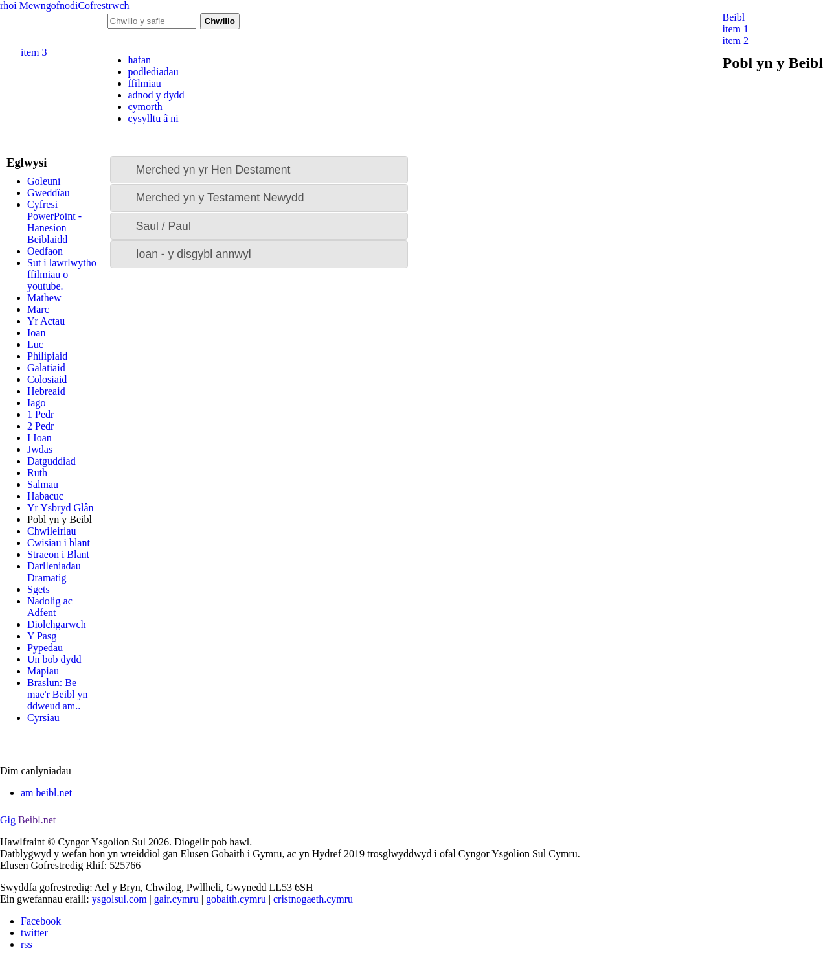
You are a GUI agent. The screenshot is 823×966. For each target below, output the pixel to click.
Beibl (734, 17)
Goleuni (44, 181)
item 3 (34, 52)
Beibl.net (37, 819)
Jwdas (39, 449)
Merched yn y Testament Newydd (220, 197)
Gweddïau (48, 192)
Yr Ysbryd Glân (60, 507)
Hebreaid (46, 391)
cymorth (145, 106)
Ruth (37, 472)
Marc (38, 309)
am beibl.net (46, 792)
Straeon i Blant (58, 554)
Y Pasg (41, 635)
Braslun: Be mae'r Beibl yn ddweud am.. (57, 694)
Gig (8, 819)
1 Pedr (40, 414)
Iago (36, 402)
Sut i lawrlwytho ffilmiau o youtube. (61, 274)
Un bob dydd (54, 659)
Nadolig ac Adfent (50, 606)
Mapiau (43, 670)
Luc (35, 344)
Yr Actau (46, 321)
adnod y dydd (156, 94)
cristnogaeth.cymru (313, 898)
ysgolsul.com (119, 898)
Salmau (42, 484)
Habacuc (45, 495)
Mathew (44, 297)
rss (26, 944)
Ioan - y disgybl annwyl (193, 253)
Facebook (41, 920)
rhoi (8, 5)
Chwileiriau (51, 530)
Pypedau (45, 647)
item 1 (736, 28)
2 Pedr (40, 425)
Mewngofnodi (48, 5)
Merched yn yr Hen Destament (213, 169)
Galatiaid (46, 367)
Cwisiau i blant (58, 542)
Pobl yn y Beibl (59, 519)
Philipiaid (47, 356)
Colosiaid (47, 379)
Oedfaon (45, 251)
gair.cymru (176, 898)
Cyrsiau (43, 717)
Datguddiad (51, 460)
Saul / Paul (163, 226)
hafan (140, 59)
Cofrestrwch (103, 5)
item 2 (736, 40)
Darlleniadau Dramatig (54, 571)
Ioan (36, 332)
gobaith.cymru (236, 898)
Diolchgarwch (56, 624)
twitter (34, 932)
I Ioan (39, 437)
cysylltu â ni (153, 118)
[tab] (259, 169)
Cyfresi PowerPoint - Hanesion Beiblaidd (54, 222)
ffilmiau (144, 83)
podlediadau (153, 71)
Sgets (38, 589)
